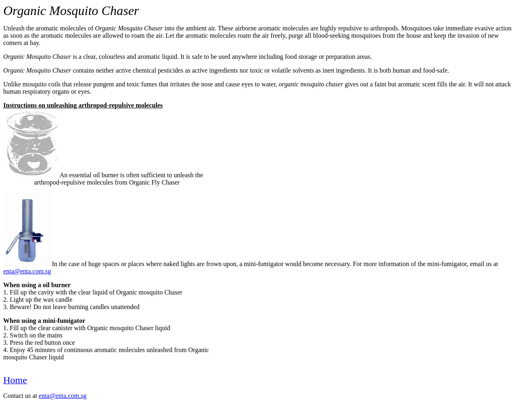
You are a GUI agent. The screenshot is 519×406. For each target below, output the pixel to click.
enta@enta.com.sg (27, 271)
